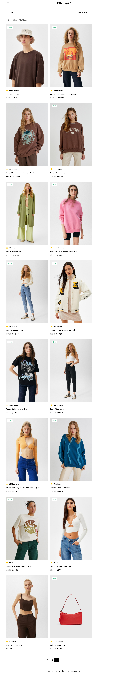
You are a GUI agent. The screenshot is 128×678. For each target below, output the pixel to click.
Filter (10, 12)
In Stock (23, 20)
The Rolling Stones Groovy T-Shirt (19, 566)
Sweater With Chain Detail (60, 566)
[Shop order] (84, 12)
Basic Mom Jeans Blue (14, 330)
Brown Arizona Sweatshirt (60, 172)
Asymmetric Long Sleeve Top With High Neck (24, 487)
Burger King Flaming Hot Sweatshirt (64, 94)
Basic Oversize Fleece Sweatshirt (63, 251)
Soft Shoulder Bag (57, 645)
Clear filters (12, 20)
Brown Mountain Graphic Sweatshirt (20, 172)
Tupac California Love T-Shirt (17, 409)
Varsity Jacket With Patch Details (63, 330)
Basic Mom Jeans (57, 409)
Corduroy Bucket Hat (14, 94)
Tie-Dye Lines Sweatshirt (60, 487)
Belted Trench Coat (13, 251)
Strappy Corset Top (14, 645)
